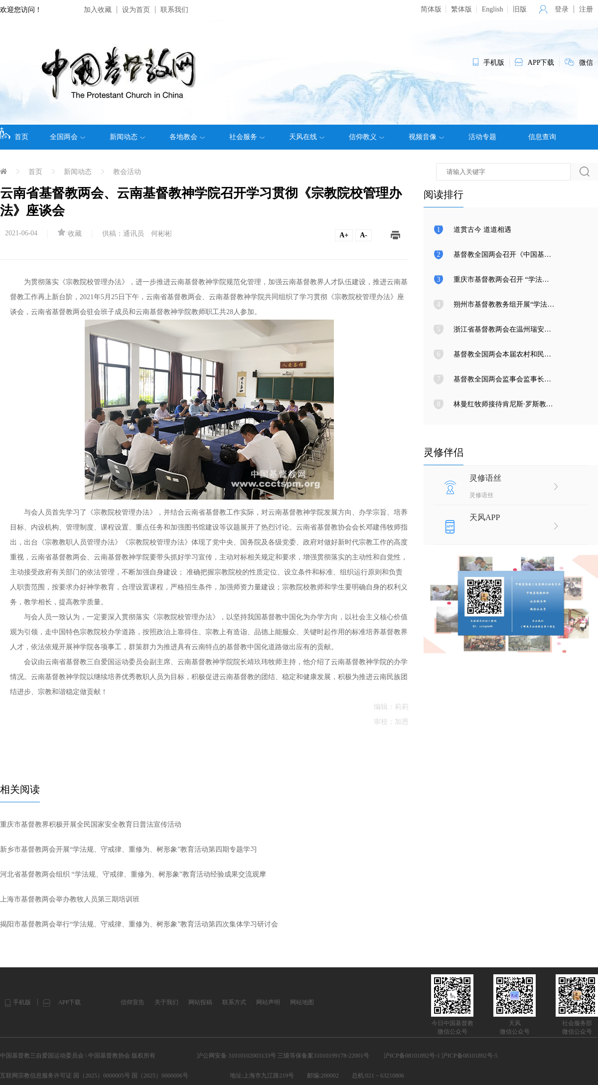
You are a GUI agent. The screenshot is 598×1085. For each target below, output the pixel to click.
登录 (562, 9)
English (492, 9)
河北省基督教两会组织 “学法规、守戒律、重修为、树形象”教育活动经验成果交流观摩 (133, 874)
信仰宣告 (133, 1002)
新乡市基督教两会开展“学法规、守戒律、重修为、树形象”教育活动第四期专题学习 (128, 849)
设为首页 (136, 9)
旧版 (520, 9)
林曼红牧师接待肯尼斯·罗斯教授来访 (510, 404)
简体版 (431, 9)
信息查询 (542, 137)
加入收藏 (98, 9)
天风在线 (306, 137)
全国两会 (67, 137)
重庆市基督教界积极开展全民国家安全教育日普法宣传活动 (90, 824)
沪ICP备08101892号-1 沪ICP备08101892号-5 (440, 1055)
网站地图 (302, 1002)
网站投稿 (200, 1002)
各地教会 (187, 137)
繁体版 (461, 9)
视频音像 (426, 137)
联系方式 (234, 1002)
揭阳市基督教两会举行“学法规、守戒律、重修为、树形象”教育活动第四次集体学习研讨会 (139, 924)
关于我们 (166, 1002)
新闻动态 (127, 137)
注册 (586, 9)
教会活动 (127, 172)
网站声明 (268, 1002)
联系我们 (174, 9)
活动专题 (482, 137)
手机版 (22, 1002)
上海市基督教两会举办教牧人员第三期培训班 (70, 899)
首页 (14, 134)
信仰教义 (366, 137)
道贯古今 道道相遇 (482, 229)
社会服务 (247, 137)
